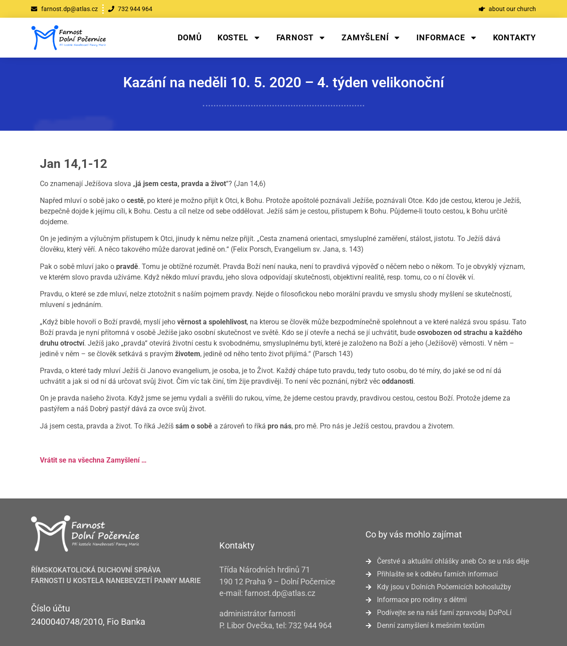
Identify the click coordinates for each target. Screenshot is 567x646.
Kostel (239, 37)
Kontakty (514, 37)
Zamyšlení (371, 37)
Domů (190, 37)
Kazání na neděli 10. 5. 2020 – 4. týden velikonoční (283, 82)
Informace (446, 37)
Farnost (301, 37)
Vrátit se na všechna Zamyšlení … (93, 460)
